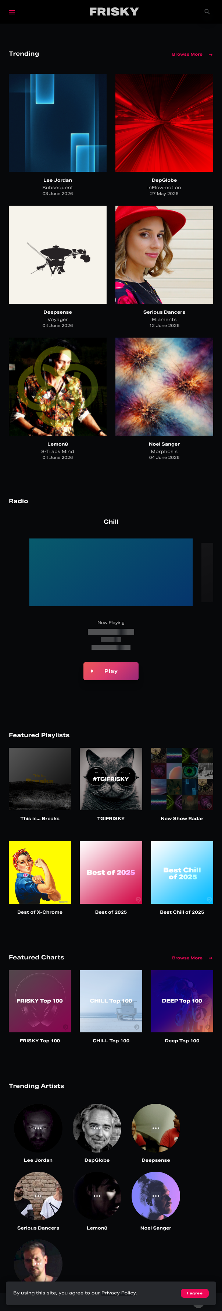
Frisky (114, 12)
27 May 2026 (164, 193)
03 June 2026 (58, 193)
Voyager (57, 319)
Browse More (192, 54)
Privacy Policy (118, 1293)
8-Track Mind (57, 451)
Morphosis (164, 451)
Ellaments (164, 319)
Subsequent (57, 188)
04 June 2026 (58, 325)
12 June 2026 (164, 325)
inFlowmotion (164, 188)
